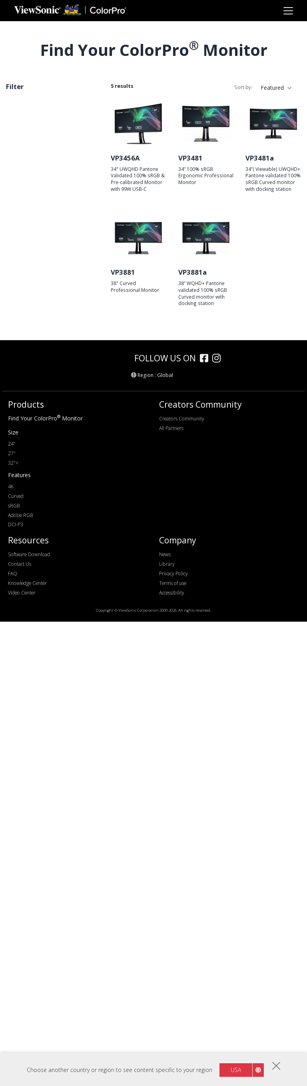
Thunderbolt (34, 606)
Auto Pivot (32, 727)
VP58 (25, 191)
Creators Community (181, 883)
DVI (23, 530)
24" (23, 289)
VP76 (25, 224)
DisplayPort (33, 541)
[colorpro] (106, 822)
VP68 (25, 148)
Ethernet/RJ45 (36, 616)
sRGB (26, 650)
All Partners (171, 892)
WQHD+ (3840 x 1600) (48, 388)
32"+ (13, 927)
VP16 (25, 245)
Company (177, 1005)
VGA (24, 519)
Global (165, 839)
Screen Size (29, 268)
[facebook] (206, 823)
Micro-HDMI (34, 573)
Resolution (28, 334)
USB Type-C (34, 595)
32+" (25, 311)
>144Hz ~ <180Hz (41, 486)
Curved (19, 116)
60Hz (25, 443)
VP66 (25, 159)
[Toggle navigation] (288, 10)
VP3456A (125, 158)
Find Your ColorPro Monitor (45, 882)
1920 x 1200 (34, 355)
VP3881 (123, 272)
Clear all (84, 104)
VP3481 (190, 158)
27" (23, 300)
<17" (24, 279)
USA (236, 1070)
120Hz (27, 475)
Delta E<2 (31, 716)
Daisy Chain (34, 759)
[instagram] (218, 823)
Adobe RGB (33, 661)
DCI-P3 (28, 672)
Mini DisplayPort (40, 552)
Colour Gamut (33, 639)
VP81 (25, 180)
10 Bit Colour (35, 770)
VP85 (25, 213)
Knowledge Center (27, 1047)
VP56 (25, 234)
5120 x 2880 (34, 409)
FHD (24, 345)
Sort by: (243, 87)
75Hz (25, 454)
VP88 (25, 170)
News (165, 1018)
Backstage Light (39, 737)
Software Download (29, 1018)
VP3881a (192, 272)
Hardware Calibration (46, 705)
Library (167, 1028)
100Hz (27, 464)
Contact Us (19, 1028)
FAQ (12, 1037)
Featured (272, 87)
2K (22, 366)
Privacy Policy (173, 1037)
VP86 (25, 202)
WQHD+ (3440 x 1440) (48, 377)
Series (22, 137)
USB (24, 584)
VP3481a (259, 158)
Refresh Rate (32, 432)
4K (22, 398)
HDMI (26, 563)
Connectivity (31, 509)
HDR (24, 748)
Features (26, 694)
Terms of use (172, 1047)
